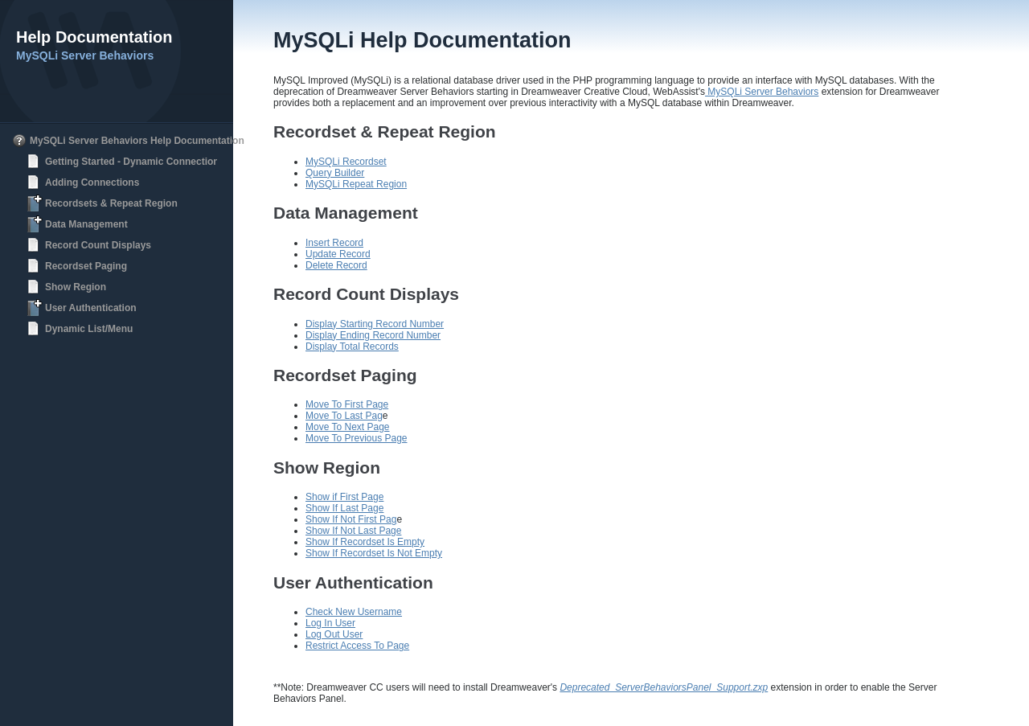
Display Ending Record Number (373, 335)
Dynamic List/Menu (89, 328)
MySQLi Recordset (346, 161)
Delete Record (336, 265)
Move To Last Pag (344, 415)
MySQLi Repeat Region (356, 184)
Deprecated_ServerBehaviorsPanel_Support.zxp (664, 687)
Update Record (338, 254)
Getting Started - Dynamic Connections (134, 161)
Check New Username (353, 611)
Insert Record (334, 242)
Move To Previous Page (356, 438)
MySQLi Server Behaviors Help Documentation (137, 140)
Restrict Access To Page (357, 645)
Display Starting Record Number (374, 324)
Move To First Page (346, 404)
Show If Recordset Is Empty (364, 542)
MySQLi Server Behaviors (761, 91)
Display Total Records (352, 346)
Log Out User (334, 634)
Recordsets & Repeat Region (111, 203)
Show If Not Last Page (353, 530)
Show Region (75, 287)
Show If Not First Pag (350, 519)
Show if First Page (344, 496)
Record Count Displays (98, 245)
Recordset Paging (86, 266)
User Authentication (91, 308)
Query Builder (334, 172)
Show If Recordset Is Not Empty (373, 553)
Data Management (86, 224)
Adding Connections (92, 182)
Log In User (330, 623)
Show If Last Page (344, 508)
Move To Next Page (347, 427)
